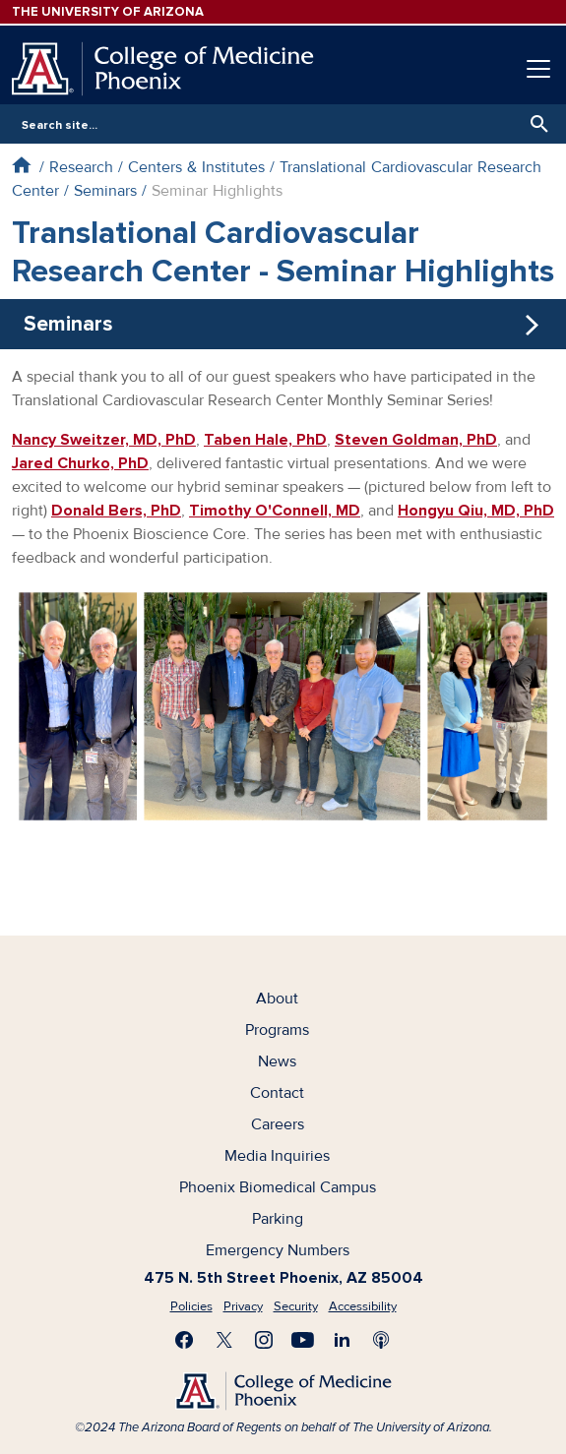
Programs (277, 1030)
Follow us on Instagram (264, 1340)
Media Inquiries (277, 1156)
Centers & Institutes (196, 167)
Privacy (243, 1306)
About (277, 998)
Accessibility (363, 1306)
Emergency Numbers (277, 1250)
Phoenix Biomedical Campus (277, 1187)
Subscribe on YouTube (303, 1340)
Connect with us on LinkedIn (342, 1340)
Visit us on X (224, 1340)
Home (21, 164)
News (277, 1061)
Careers (277, 1124)
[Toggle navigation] (538, 69)
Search (534, 124)
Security (296, 1306)
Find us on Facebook (185, 1340)
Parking (277, 1219)
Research (81, 167)
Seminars (105, 191)
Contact (277, 1093)
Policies (191, 1306)
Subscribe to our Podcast (382, 1340)
